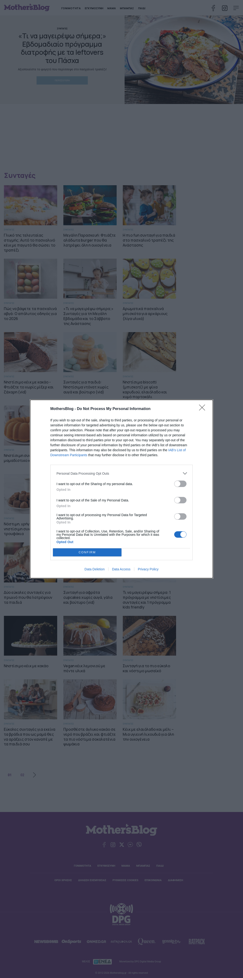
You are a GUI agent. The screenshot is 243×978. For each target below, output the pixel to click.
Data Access (121, 569)
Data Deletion (94, 569)
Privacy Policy (148, 569)
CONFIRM (87, 552)
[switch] (180, 484)
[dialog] (121, 489)
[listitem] (121, 473)
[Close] (203, 409)
